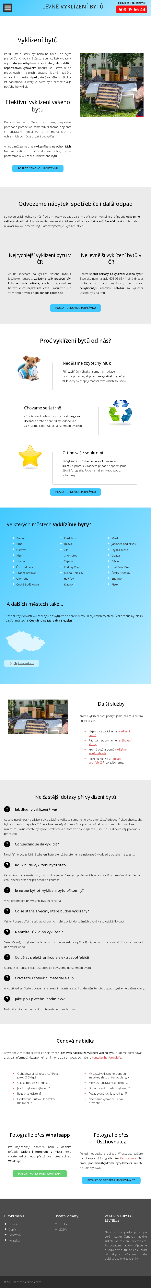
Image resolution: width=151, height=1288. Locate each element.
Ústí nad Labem (26, 567)
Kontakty (14, 1240)
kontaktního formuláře (106, 1057)
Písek (114, 584)
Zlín (66, 550)
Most (114, 538)
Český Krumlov (120, 573)
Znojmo (116, 578)
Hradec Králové (26, 573)
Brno (19, 544)
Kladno (68, 584)
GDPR (63, 1230)
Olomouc (22, 578)
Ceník (12, 1230)
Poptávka (14, 1235)
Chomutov (70, 555)
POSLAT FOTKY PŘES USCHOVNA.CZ (111, 1180)
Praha (20, 538)
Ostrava (21, 550)
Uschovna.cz (128, 1158)
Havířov (69, 578)
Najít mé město (21, 663)
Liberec (21, 561)
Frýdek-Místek (120, 550)
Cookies (64, 1224)
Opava (115, 555)
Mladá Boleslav (73, 573)
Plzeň (19, 555)
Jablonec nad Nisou (123, 544)
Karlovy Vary (72, 567)
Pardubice (70, 538)
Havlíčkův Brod (121, 567)
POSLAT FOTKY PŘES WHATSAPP (40, 1173)
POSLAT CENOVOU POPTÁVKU (37, 168)
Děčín (115, 561)
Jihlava (68, 544)
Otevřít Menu (7, 8)
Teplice (68, 561)
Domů (12, 1224)
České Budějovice (27, 584)
